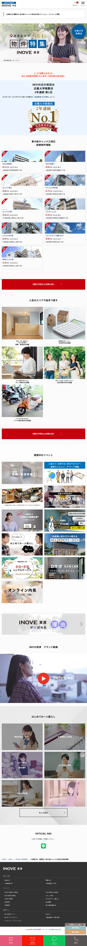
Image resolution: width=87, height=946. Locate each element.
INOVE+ (48, 914)
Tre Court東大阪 (52, 188)
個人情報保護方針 (51, 905)
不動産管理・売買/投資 (53, 917)
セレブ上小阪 (7, 212)
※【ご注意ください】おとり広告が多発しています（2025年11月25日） (43, 74)
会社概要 (48, 902)
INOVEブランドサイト (11, 917)
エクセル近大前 (8, 235)
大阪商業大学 (9, 883)
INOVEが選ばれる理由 (11, 892)
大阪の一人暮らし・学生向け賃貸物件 (15, 859)
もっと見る (43, 812)
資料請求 (7, 902)
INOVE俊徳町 (7, 164)
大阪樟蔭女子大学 (51, 883)
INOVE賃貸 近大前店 (52, 892)
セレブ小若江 (7, 188)
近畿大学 (7, 880)
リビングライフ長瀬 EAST (55, 235)
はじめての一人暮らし (52, 899)
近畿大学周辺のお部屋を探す (43, 284)
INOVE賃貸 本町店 (10, 895)
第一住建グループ (10, 914)
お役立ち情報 (9, 899)
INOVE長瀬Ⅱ (50, 164)
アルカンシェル (51, 212)
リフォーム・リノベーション (13, 920)
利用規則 (7, 905)
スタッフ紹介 (50, 895)
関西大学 (48, 880)
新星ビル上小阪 (8, 259)
